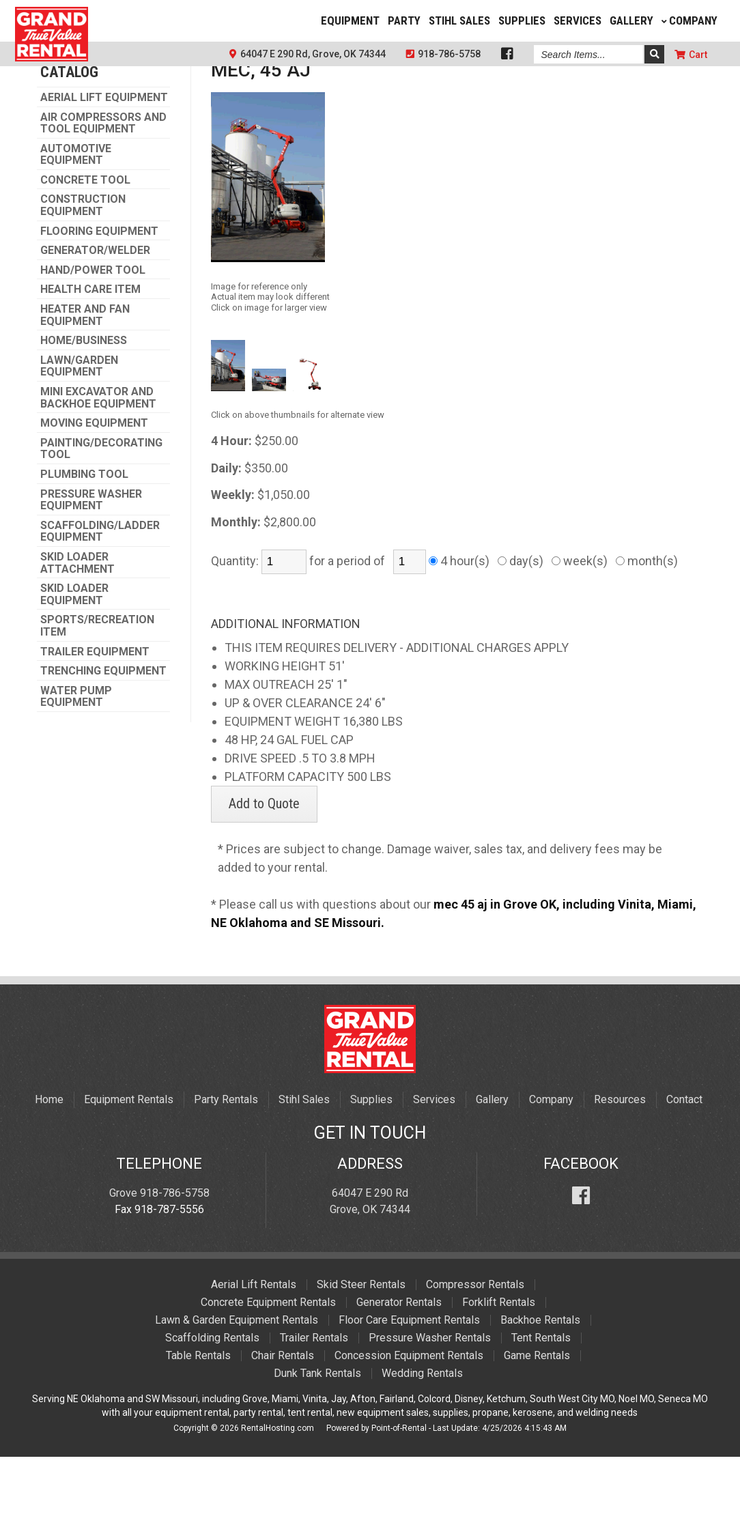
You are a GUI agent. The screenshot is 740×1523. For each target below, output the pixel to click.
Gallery (631, 20)
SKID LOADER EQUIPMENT (74, 660)
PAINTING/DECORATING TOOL (101, 514)
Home (49, 1164)
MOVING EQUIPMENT (94, 489)
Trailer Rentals (314, 1403)
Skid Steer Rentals (361, 1350)
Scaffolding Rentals (212, 1403)
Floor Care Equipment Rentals (409, 1386)
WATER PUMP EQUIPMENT (76, 762)
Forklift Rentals (498, 1368)
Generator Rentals (399, 1368)
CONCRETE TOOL (85, 246)
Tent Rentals (541, 1403)
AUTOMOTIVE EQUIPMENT (75, 220)
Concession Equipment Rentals (409, 1421)
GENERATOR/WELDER (95, 317)
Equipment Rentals (128, 1164)
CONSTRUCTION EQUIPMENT (83, 271)
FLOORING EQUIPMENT (99, 297)
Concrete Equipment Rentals (268, 1368)
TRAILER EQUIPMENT (95, 717)
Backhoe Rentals (540, 1386)
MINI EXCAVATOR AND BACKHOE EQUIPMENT (98, 464)
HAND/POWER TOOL (92, 336)
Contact (684, 1164)
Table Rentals (198, 1421)
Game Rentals (537, 1421)
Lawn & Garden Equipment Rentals (236, 1386)
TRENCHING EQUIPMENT (103, 737)
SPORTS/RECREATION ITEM (97, 692)
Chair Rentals (282, 1421)
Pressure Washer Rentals (430, 1403)
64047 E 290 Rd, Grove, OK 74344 (307, 53)
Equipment (350, 20)
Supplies (521, 20)
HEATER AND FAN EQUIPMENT (85, 381)
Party (404, 20)
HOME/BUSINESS (83, 407)
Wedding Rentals (422, 1439)
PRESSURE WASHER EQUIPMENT (91, 566)
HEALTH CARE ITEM (90, 356)
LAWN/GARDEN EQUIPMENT (79, 432)
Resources (620, 1164)
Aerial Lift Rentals (253, 1350)
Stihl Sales (459, 20)
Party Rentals (226, 1164)
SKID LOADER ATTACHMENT (77, 629)
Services (577, 20)
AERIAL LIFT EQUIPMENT (104, 164)
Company (689, 20)
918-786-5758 (443, 53)
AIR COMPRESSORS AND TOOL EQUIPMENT (103, 189)
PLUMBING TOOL (84, 541)
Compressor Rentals (475, 1350)
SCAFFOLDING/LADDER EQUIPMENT (100, 597)
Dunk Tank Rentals (317, 1439)
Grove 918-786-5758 (159, 1259)
